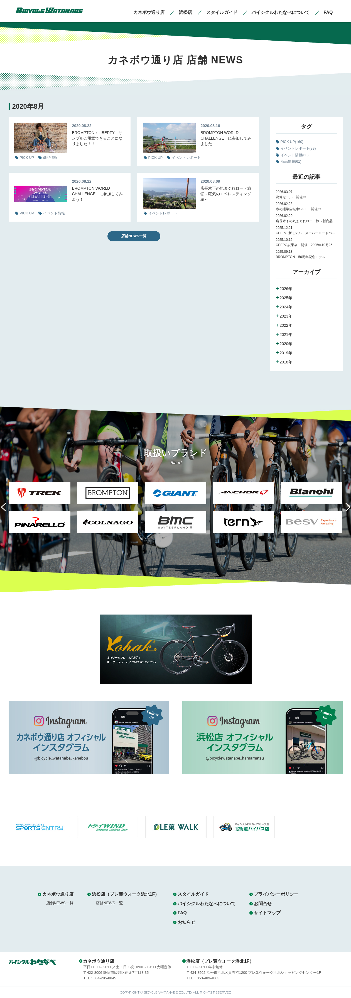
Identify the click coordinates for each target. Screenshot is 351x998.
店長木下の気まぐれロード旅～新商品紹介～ (306, 221)
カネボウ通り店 (57, 894)
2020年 (286, 343)
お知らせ (186, 922)
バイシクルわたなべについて (206, 903)
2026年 (286, 288)
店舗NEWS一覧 (133, 236)
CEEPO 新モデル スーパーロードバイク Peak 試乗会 (306, 233)
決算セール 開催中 (291, 197)
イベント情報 (295, 155)
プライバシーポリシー (276, 894)
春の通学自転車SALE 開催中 (298, 209)
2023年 (286, 316)
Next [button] (343, 510)
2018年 (286, 362)
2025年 (286, 298)
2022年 (286, 325)
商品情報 (291, 161)
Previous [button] (7, 510)
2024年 (286, 307)
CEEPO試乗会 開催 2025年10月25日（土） (306, 245)
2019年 (286, 353)
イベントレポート (298, 148)
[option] (40, 511)
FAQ (182, 912)
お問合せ (263, 903)
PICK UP (292, 142)
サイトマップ (267, 912)
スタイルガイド (193, 894)
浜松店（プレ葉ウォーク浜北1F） (125, 894)
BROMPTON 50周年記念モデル (302, 257)
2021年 (286, 334)
